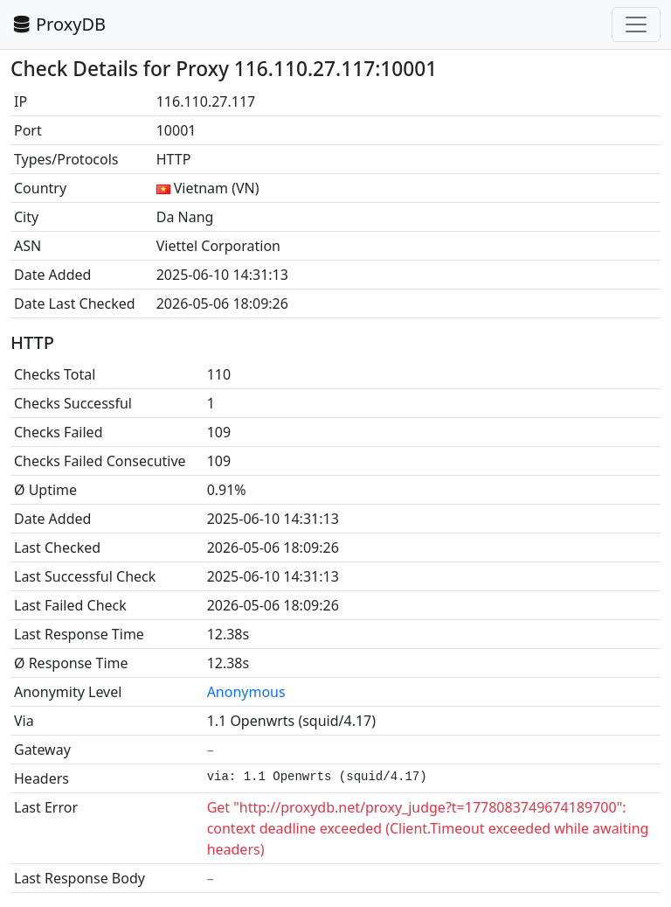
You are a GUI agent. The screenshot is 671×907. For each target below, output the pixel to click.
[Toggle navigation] (636, 24)
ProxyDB (58, 24)
